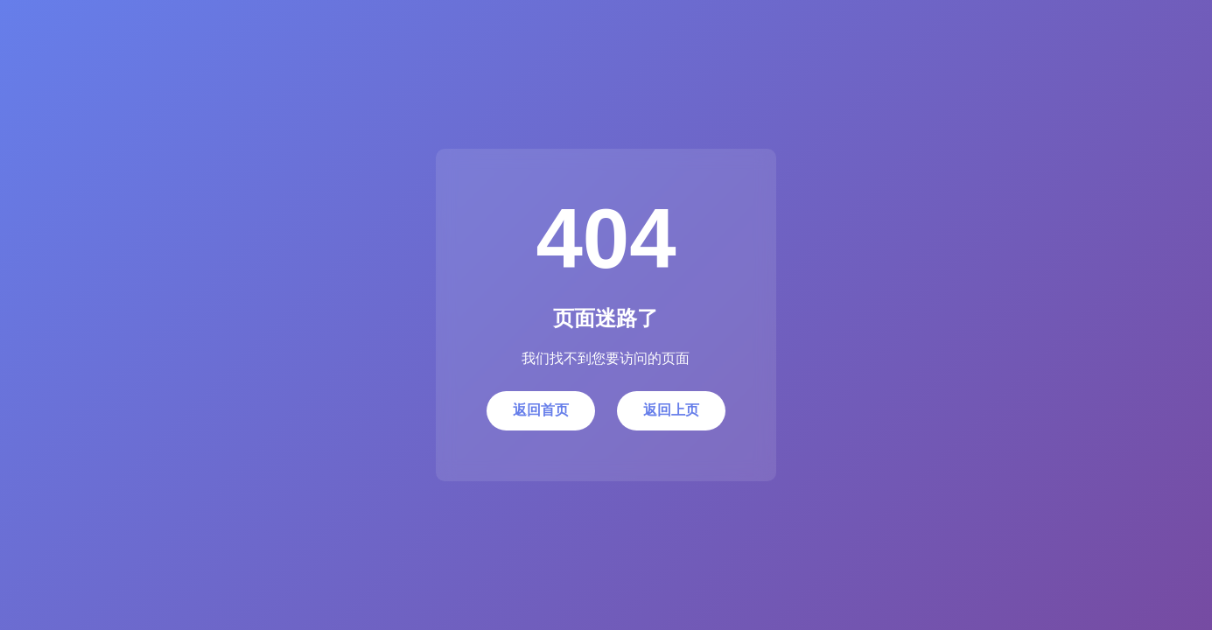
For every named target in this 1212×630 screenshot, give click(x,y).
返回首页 (541, 409)
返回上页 (671, 409)
